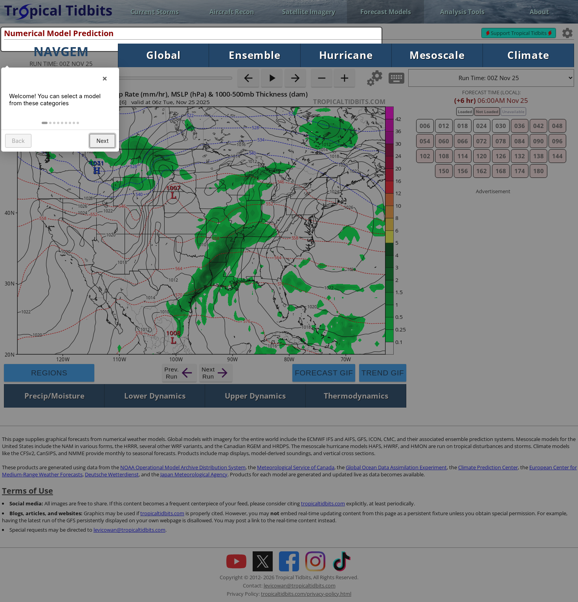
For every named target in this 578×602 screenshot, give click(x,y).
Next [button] (103, 148)
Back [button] (19, 148)
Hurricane (346, 55)
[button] (45, 131)
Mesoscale (437, 55)
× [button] (105, 83)
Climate (528, 55)
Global (163, 55)
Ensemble (254, 55)
